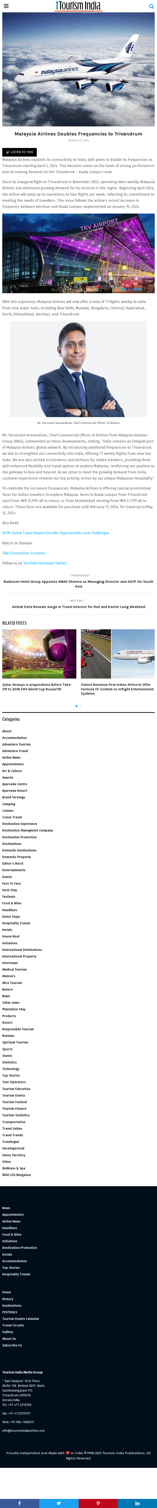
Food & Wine (11, 903)
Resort (7, 1023)
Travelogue (10, 1142)
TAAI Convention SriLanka (23, 553)
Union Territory (13, 1155)
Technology (10, 1069)
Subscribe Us (12, 1345)
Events (7, 877)
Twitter (61, 563)
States (7, 1056)
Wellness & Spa (13, 1168)
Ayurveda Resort (14, 791)
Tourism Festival (14, 1102)
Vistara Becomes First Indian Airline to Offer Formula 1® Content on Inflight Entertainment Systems (117, 689)
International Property (19, 956)
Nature (7, 989)
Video (6, 1162)
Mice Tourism (12, 983)
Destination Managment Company (27, 830)
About (6, 731)
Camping (8, 804)
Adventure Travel (15, 751)
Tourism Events (13, 1095)
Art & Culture (12, 771)
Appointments (13, 764)
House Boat (11, 936)
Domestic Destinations (19, 850)
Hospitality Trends (16, 923)
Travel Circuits (13, 1325)
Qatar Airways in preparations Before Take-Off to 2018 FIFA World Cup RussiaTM (37, 687)
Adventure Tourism (16, 744)
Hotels (7, 930)
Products (9, 1016)
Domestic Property (16, 857)
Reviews (8, 1036)
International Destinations (22, 950)
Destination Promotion (19, 837)
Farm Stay (9, 890)
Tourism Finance (14, 1109)
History (7, 1299)
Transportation (13, 1122)
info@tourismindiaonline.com (23, 1431)
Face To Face (11, 884)
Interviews (10, 963)
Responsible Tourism (18, 1029)
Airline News (11, 758)
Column (7, 811)
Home (6, 1292)
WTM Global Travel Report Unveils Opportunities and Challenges (56, 533)
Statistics (9, 1062)
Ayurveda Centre (14, 784)
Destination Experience (19, 824)
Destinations (11, 844)
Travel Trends (12, 1135)
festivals (8, 897)
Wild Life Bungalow (16, 1175)
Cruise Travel (12, 817)
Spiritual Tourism (15, 1042)
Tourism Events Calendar (20, 1319)
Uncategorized (13, 1148)
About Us (9, 1339)
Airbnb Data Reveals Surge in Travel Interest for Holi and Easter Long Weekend (78, 607)
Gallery (7, 1332)
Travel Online (12, 1129)
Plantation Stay (13, 1009)
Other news (10, 1003)
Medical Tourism (14, 970)
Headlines (9, 910)
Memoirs (8, 976)
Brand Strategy (13, 797)
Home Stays (11, 917)
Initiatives (9, 943)
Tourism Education (16, 1089)
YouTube (30, 563)
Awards (7, 778)
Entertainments (13, 870)
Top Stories (11, 1075)
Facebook (46, 563)
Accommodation (14, 738)
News (6, 996)
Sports (7, 1049)
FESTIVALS (9, 1312)
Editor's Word (12, 864)
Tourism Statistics (16, 1115)
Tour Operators (14, 1082)
